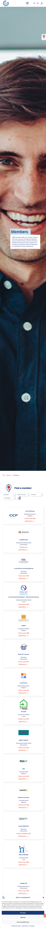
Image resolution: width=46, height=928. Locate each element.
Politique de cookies (16, 925)
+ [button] (4, 815)
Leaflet (28, 888)
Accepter (23, 913)
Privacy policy (25, 925)
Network (9, 74)
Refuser (23, 917)
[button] (43, 897)
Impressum (32, 925)
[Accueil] (3, 74)
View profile (29, 120)
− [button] (4, 817)
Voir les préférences (23, 922)
